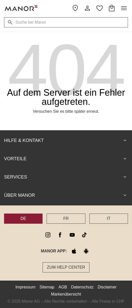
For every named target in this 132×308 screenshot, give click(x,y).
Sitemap (47, 287)
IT (108, 218)
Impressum (25, 287)
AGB (63, 287)
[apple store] (74, 251)
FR (66, 218)
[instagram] (48, 235)
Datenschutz (82, 287)
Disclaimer (107, 287)
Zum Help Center (66, 267)
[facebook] (60, 235)
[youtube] (72, 235)
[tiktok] (84, 235)
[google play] (86, 251)
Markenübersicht (66, 294)
